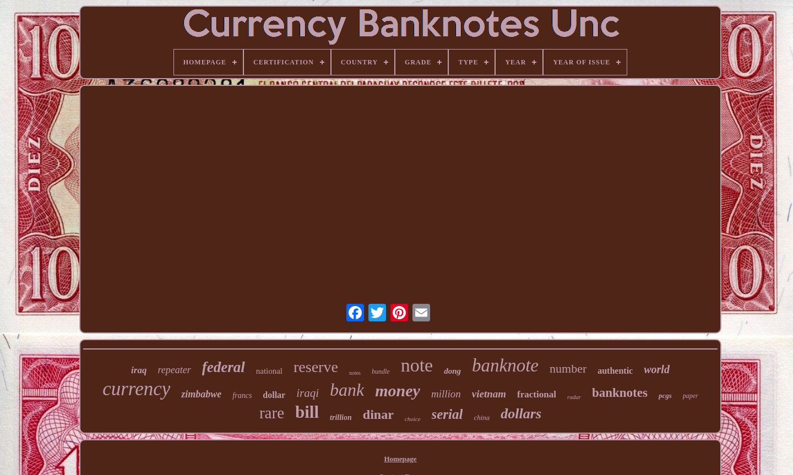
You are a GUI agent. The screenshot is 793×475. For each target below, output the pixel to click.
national (269, 371)
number (568, 368)
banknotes (620, 393)
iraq (138, 370)
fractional (536, 394)
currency (136, 389)
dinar (378, 414)
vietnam (489, 394)
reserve (316, 366)
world (657, 369)
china (482, 417)
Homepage (400, 459)
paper (690, 396)
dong (452, 371)
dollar (274, 395)
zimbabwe (201, 394)
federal (223, 367)
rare (271, 413)
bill (307, 412)
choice (413, 419)
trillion (341, 417)
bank (347, 390)
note (417, 365)
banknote (505, 365)
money (397, 390)
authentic (615, 370)
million (446, 394)
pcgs (665, 395)
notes (355, 373)
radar (574, 397)
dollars (521, 414)
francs (242, 395)
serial (447, 414)
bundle (381, 371)
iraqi (307, 393)
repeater (174, 369)
